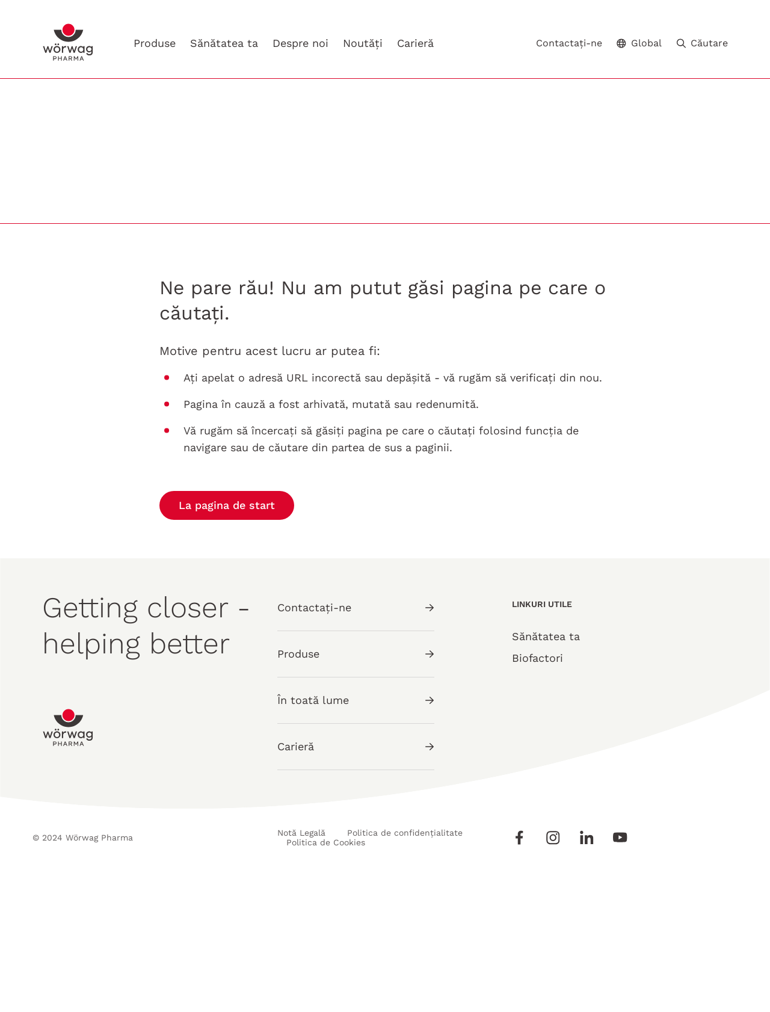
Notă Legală (301, 967)
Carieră (415, 43)
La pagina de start (227, 639)
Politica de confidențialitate (405, 967)
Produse (155, 43)
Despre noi (300, 43)
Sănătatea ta (224, 43)
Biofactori (537, 792)
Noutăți (363, 43)
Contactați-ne (569, 43)
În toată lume (355, 834)
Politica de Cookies (326, 976)
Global (639, 43)
